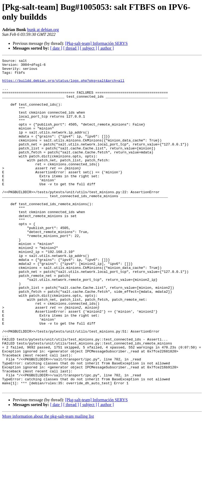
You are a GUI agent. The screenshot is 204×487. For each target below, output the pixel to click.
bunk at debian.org (43, 29)
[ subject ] (88, 48)
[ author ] (106, 48)
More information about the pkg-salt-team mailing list (48, 482)
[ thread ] (71, 48)
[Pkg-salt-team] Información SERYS (96, 43)
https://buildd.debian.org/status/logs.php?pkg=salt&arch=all (63, 85)
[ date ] (56, 48)
